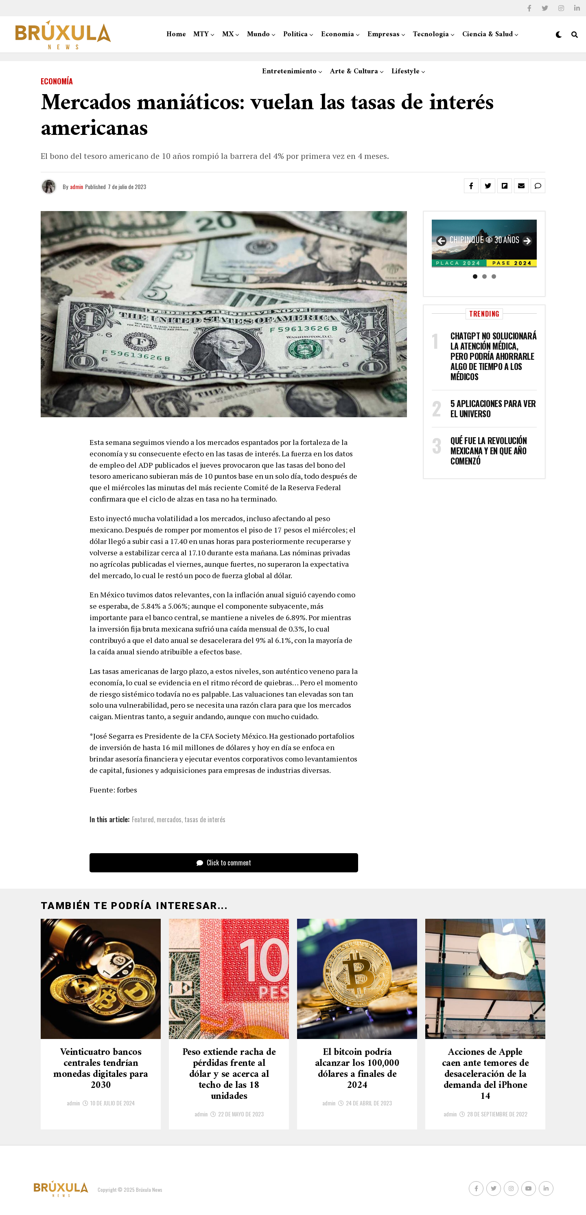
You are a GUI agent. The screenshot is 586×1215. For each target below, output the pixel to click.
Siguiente (526, 242)
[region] (484, 244)
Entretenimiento (289, 71)
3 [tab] (494, 276)
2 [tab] (484, 276)
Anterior (442, 242)
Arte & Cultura (354, 71)
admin (76, 186)
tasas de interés (204, 819)
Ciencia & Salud (487, 34)
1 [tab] (475, 276)
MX (228, 34)
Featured (143, 819)
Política (295, 34)
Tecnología (431, 34)
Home (176, 34)
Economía (337, 34)
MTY (201, 34)
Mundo (258, 34)
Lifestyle (405, 71)
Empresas (383, 34)
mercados (169, 819)
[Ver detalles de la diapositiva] (484, 244)
